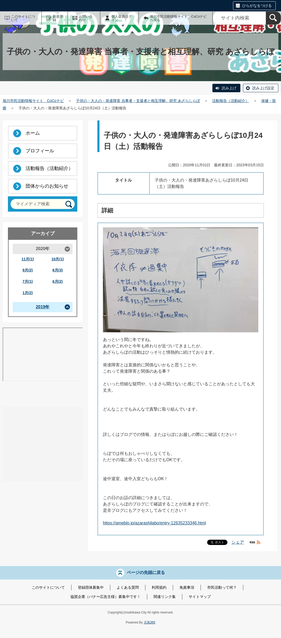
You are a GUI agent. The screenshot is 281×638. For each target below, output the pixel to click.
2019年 (43, 307)
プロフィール (40, 150)
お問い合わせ (86, 18)
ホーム (33, 133)
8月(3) (58, 270)
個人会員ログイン (121, 18)
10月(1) (57, 259)
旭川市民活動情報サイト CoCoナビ (33, 101)
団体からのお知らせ (47, 186)
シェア (237, 542)
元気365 (149, 622)
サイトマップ (200, 597)
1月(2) (27, 293)
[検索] (273, 18)
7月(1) (27, 281)
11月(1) (27, 259)
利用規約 (159, 587)
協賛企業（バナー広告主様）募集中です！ (105, 597)
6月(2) (58, 281)
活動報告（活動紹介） (230, 101)
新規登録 (58, 18)
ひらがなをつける (257, 5)
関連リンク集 (165, 597)
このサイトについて (23, 18)
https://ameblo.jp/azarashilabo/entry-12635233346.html (154, 523)
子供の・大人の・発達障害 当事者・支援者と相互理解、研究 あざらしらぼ (138, 101)
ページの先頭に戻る (146, 572)
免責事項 (186, 587)
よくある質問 (128, 587)
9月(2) (27, 270)
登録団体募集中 (91, 587)
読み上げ (229, 88)
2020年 (43, 248)
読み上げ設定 (263, 88)
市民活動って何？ (222, 587)
